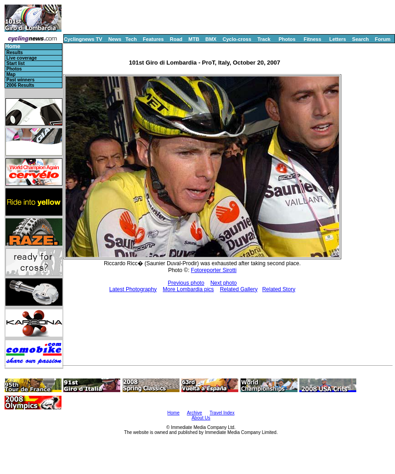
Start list (15, 63)
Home (12, 47)
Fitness (312, 39)
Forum (382, 39)
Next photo (223, 283)
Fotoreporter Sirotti (213, 270)
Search (360, 39)
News (115, 39)
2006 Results (20, 85)
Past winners (20, 79)
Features (153, 39)
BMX (210, 39)
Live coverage (21, 58)
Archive (194, 412)
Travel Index (222, 412)
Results (14, 52)
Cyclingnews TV (83, 39)
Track (264, 39)
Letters (337, 39)
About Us (200, 417)
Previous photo (186, 283)
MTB (194, 39)
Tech (131, 39)
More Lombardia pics (188, 289)
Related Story (278, 289)
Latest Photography (133, 289)
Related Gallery (239, 289)
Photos (286, 39)
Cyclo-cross (237, 39)
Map (10, 74)
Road (176, 39)
